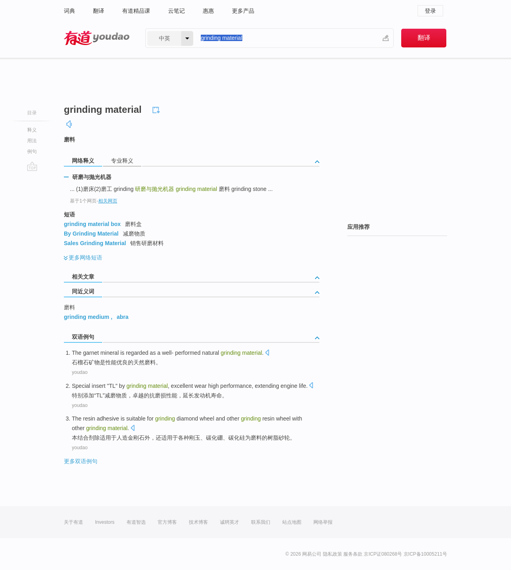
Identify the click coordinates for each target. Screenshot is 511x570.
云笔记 (176, 11)
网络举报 (323, 522)
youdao (79, 372)
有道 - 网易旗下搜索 (96, 38)
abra (123, 317)
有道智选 (136, 522)
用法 (32, 140)
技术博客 (198, 522)
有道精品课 (136, 11)
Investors (105, 522)
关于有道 (73, 522)
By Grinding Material (91, 233)
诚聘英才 (229, 522)
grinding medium (86, 317)
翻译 (98, 11)
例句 (32, 151)
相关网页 (107, 201)
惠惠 (208, 11)
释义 (32, 130)
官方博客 (167, 522)
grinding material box (92, 224)
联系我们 (260, 522)
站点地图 (291, 522)
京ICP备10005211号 (425, 554)
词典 (69, 11)
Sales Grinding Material (95, 243)
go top (32, 166)
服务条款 (352, 554)
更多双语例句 (80, 461)
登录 (430, 11)
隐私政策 (332, 554)
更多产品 (243, 11)
